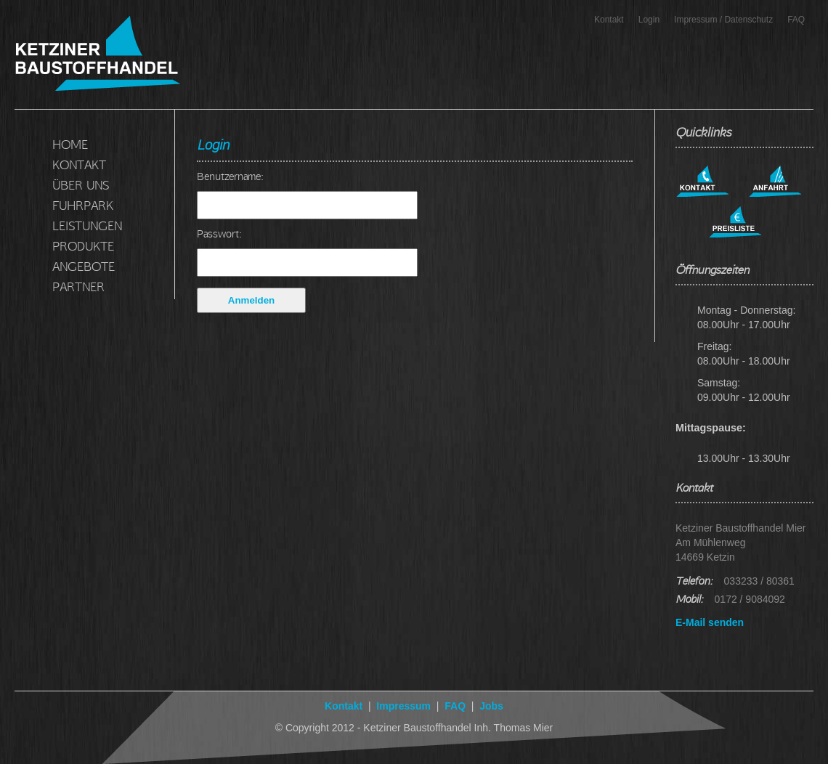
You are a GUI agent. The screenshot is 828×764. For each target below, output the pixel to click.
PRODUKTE (83, 245)
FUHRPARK (82, 205)
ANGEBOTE (83, 266)
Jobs (489, 706)
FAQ (796, 20)
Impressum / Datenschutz (723, 20)
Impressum (403, 706)
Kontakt (609, 20)
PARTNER (78, 286)
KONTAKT (79, 164)
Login (648, 20)
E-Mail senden (709, 622)
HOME (70, 144)
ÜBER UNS (80, 184)
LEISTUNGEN (87, 225)
